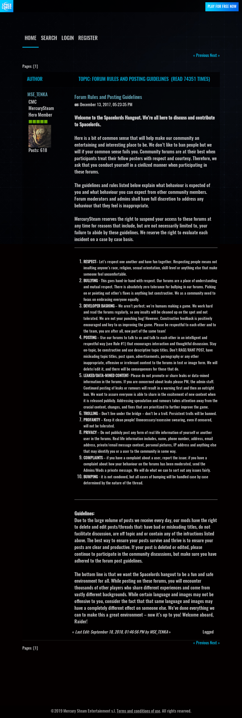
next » (215, 56)
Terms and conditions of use (138, 711)
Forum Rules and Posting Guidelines (108, 97)
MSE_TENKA (37, 95)
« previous (201, 56)
